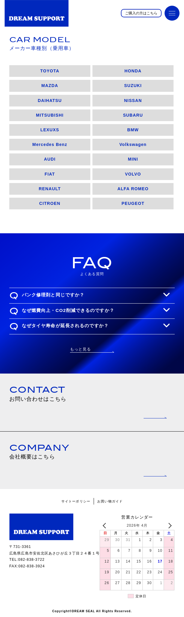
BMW (133, 129)
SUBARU (133, 115)
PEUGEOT (132, 203)
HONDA (133, 70)
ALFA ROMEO (132, 188)
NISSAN (133, 100)
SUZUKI (133, 85)
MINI (133, 159)
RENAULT (50, 188)
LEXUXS (49, 129)
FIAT (50, 174)
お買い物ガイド (110, 501)
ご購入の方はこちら (141, 13)
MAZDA (49, 85)
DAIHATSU (50, 100)
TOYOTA (49, 70)
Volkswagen (133, 144)
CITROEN (49, 203)
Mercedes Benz (49, 144)
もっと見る (80, 349)
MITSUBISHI (49, 115)
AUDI (50, 159)
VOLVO (133, 174)
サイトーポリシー (75, 501)
